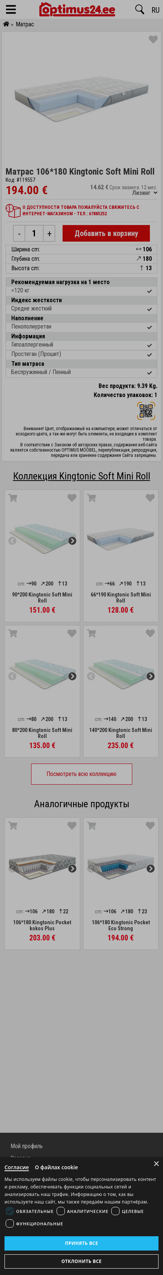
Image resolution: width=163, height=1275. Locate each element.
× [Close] (156, 1163)
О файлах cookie (56, 1167)
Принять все (81, 1243)
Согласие (16, 1167)
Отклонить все (81, 1261)
